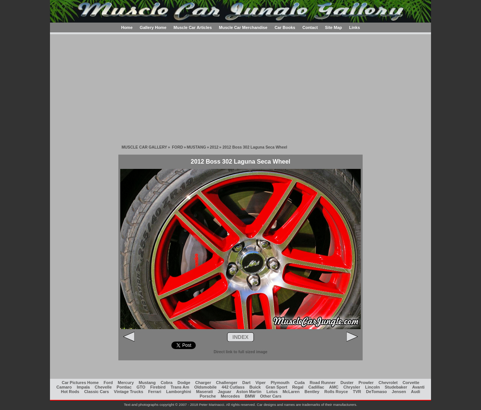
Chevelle (103, 387)
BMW (250, 396)
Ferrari (154, 391)
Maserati (204, 391)
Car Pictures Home (80, 382)
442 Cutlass (233, 387)
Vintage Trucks (128, 391)
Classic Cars (96, 391)
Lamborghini (178, 391)
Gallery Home (153, 27)
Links (354, 27)
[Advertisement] (240, 87)
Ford (108, 382)
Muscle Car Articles (193, 27)
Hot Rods (70, 391)
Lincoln (372, 387)
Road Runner (323, 382)
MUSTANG (196, 147)
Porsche (208, 396)
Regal (297, 387)
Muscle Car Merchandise (243, 27)
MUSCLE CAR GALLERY (144, 147)
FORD (177, 147)
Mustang (147, 382)
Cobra (166, 382)
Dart (246, 382)
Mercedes (230, 396)
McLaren (291, 391)
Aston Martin (249, 391)
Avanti (418, 387)
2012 (214, 147)
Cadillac (316, 387)
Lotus (272, 391)
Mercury (126, 382)
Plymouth (280, 382)
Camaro (64, 387)
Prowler (366, 382)
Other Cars (270, 396)
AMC (334, 387)
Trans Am (180, 387)
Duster (347, 382)
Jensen (399, 391)
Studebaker (396, 387)
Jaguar (224, 391)
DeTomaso (376, 391)
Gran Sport (276, 387)
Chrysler (351, 387)
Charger (203, 382)
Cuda (299, 382)
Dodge (183, 382)
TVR (357, 391)
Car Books (285, 27)
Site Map (333, 27)
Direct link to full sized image (240, 352)
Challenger (226, 382)
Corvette (410, 382)
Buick (255, 387)
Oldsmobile (205, 387)
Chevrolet (388, 382)
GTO (140, 387)
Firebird (158, 387)
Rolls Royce (336, 391)
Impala (83, 387)
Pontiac (124, 387)
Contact (310, 27)
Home (127, 27)
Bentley (311, 391)
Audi (415, 391)
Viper (261, 382)
